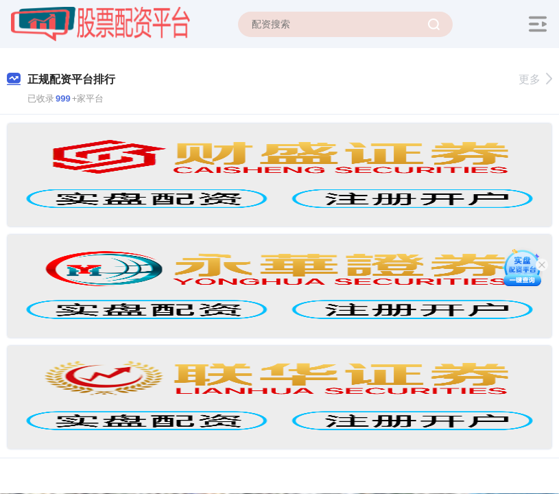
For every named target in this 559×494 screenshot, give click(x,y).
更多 (535, 79)
